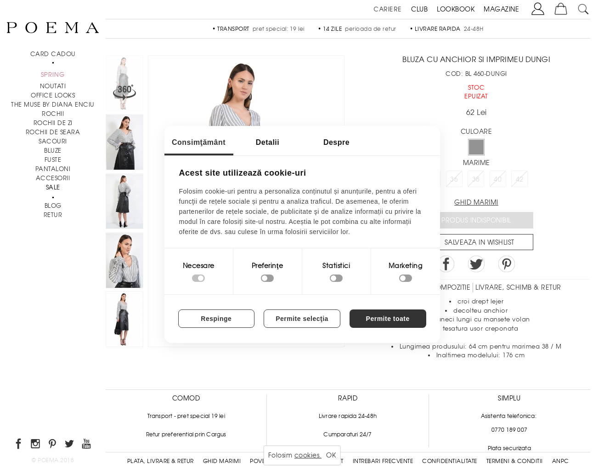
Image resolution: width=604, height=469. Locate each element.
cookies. (308, 455)
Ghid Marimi (222, 461)
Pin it (506, 264)
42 (520, 179)
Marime (476, 162)
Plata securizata (509, 448)
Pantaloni (53, 169)
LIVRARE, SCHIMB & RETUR (518, 287)
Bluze (53, 150)
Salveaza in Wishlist (479, 242)
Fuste (53, 159)
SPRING (53, 74)
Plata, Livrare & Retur (160, 461)
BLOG (53, 205)
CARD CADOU (53, 54)
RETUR (53, 215)
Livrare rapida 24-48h (348, 416)
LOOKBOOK (455, 9)
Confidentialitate (449, 461)
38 (476, 179)
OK (331, 455)
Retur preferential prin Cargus (186, 434)
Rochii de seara (53, 132)
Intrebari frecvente (383, 461)
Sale (53, 187)
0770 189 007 (509, 430)
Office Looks (53, 95)
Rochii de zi (53, 123)
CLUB (419, 9)
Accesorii (53, 178)
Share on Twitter (476, 264)
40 (498, 179)
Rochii (53, 113)
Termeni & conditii (514, 461)
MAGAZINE (501, 9)
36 (454, 179)
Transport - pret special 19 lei (186, 416)
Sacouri (53, 141)
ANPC (560, 461)
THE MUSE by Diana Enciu (53, 104)
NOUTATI (53, 86)
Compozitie (450, 287)
